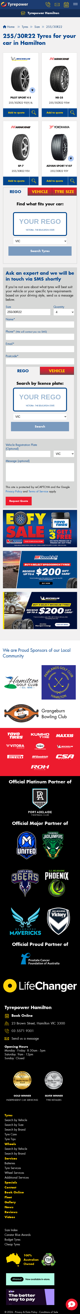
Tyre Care (11, 1134)
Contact (10, 1187)
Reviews (11, 1212)
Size (8, 307)
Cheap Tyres (12, 1244)
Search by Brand (15, 1130)
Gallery (10, 1202)
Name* (10, 319)
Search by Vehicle (16, 1120)
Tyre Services (13, 1168)
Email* (10, 344)
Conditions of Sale (48, 1312)
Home (8, 27)
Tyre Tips (10, 1139)
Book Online (14, 1192)
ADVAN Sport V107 (59, 165)
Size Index (11, 1230)
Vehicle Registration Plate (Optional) (21, 447)
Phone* (26, 331)
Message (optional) (18, 461)
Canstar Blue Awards (18, 1235)
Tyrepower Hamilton (40, 13)
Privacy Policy (14, 491)
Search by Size (14, 1125)
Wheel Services (14, 1173)
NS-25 (59, 97)
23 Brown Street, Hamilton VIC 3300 (38, 1023)
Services (11, 1158)
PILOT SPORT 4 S (20, 97)
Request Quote (18, 501)
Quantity (58, 307)
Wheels (10, 1144)
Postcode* (12, 356)
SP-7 (21, 165)
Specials (11, 1182)
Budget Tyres (12, 1240)
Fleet (8, 1197)
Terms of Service (38, 491)
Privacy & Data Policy (26, 1312)
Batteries (10, 1163)
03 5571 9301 (23, 1031)
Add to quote (16, 112)
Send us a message (25, 1039)
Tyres (8, 1115)
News (9, 1207)
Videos (10, 1217)
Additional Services (17, 1177)
